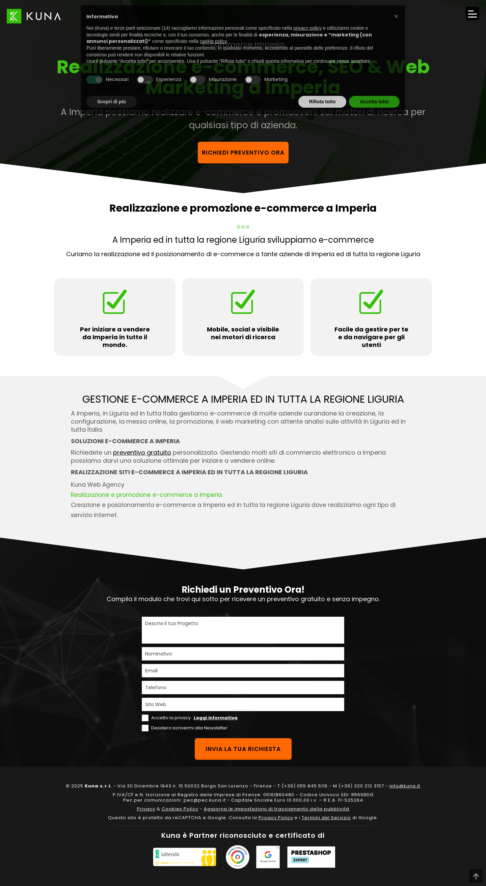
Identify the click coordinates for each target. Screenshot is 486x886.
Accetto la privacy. (194, 718)
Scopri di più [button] (111, 101)
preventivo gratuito (142, 452)
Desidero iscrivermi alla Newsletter (189, 728)
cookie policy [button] (213, 41)
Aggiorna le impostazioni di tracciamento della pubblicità (276, 809)
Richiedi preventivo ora (243, 153)
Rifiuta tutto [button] (322, 101)
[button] (396, 16)
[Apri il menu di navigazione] (472, 13)
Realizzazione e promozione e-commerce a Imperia (146, 495)
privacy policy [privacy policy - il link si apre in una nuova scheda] (307, 28)
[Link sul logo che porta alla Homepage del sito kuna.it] (34, 16)
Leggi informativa (216, 718)
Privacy (146, 809)
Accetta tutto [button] (374, 101)
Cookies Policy (180, 809)
